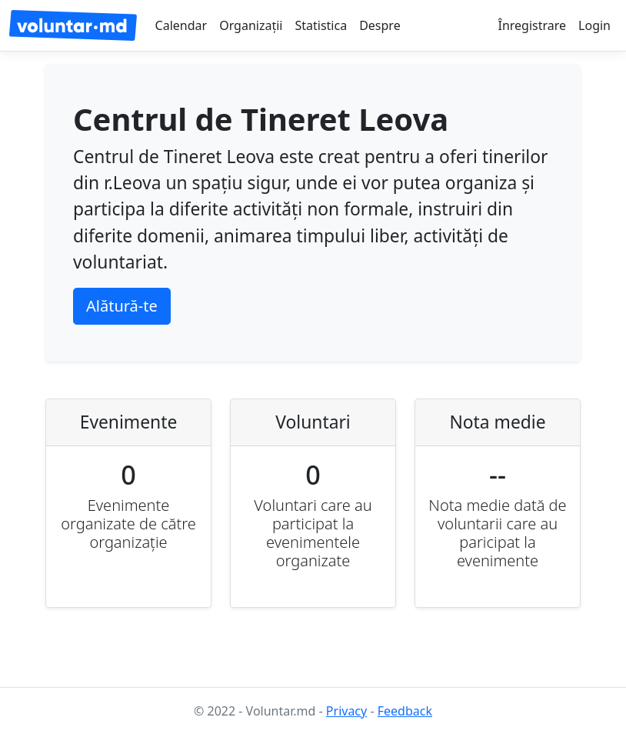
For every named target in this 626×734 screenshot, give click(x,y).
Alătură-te (122, 305)
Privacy (346, 710)
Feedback (405, 710)
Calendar (181, 25)
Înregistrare (532, 25)
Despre (380, 25)
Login (594, 25)
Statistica (321, 25)
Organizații (250, 25)
